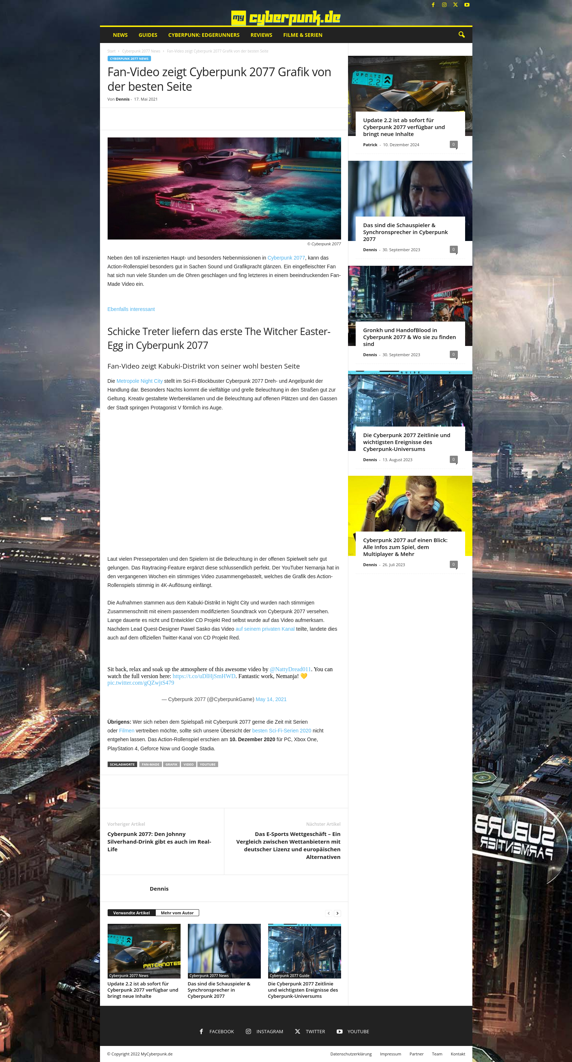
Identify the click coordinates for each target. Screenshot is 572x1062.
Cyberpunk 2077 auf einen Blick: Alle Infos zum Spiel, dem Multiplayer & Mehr (405, 546)
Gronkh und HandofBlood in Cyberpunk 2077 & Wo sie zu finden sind (409, 336)
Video (188, 764)
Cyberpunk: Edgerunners (203, 34)
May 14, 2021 (271, 699)
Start (112, 51)
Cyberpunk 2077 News (141, 51)
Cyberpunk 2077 (286, 258)
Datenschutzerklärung (351, 1054)
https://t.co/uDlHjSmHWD (204, 676)
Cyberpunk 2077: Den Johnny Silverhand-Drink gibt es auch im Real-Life (159, 841)
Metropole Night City (139, 381)
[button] (461, 35)
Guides (148, 34)
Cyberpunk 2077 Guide (290, 975)
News (120, 34)
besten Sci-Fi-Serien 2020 (281, 731)
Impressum (390, 1054)
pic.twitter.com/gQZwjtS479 (141, 683)
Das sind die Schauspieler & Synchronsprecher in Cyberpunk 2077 (219, 989)
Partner (417, 1054)
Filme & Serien (303, 34)
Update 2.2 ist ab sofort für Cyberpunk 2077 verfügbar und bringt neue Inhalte (143, 989)
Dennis (123, 99)
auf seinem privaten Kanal (265, 629)
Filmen (126, 731)
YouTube (208, 764)
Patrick (370, 144)
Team (437, 1054)
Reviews (262, 34)
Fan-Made (150, 764)
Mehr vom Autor (177, 912)
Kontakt (458, 1054)
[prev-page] (328, 913)
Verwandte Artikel (131, 912)
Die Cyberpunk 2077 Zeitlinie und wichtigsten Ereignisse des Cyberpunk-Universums (303, 989)
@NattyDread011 (290, 669)
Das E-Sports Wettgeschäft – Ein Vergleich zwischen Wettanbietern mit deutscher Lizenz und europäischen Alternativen (288, 845)
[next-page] (337, 913)
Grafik (172, 764)
